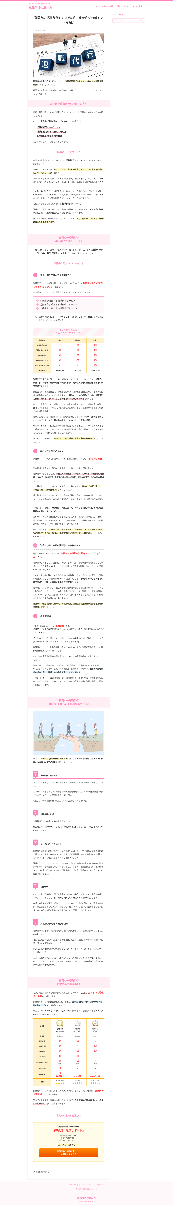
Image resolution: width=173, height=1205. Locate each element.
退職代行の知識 (107, 6)
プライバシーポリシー (85, 1185)
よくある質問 (137, 6)
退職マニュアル (122, 6)
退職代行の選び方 (40, 7)
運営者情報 (73, 1185)
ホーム (95, 6)
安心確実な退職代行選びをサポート (86, 1189)
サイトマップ (99, 1185)
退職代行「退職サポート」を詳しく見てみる (68, 1153)
